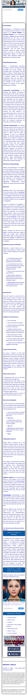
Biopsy (9, 433)
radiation (12, 36)
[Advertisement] (13, 15)
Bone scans (10, 418)
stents (4, 232)
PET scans (9, 428)
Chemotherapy (7, 495)
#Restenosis (17, 528)
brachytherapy (21, 481)
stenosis (9, 195)
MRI (8, 425)
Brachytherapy (11, 282)
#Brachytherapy (10, 528)
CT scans (5, 69)
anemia (8, 344)
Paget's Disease (7, 367)
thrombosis (13, 216)
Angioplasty (22, 192)
